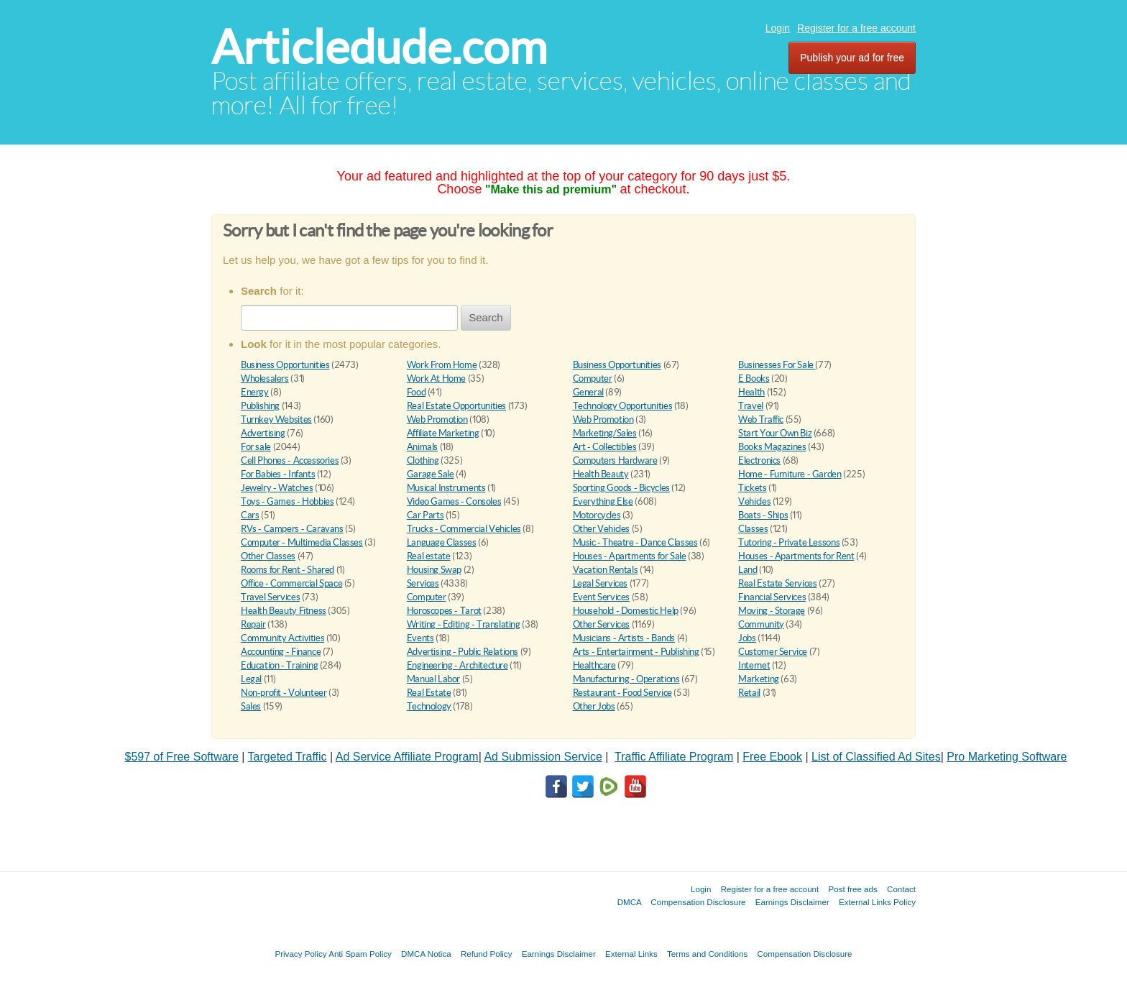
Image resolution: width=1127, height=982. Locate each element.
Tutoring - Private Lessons (789, 542)
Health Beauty (601, 474)
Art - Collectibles (605, 446)
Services (423, 583)
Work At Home (436, 378)
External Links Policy (877, 902)
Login (777, 28)
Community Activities (282, 638)
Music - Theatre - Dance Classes (635, 542)
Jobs (746, 638)
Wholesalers (265, 378)
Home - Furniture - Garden (789, 474)
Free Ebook (772, 757)
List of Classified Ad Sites (876, 757)
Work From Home (442, 364)
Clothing (423, 460)
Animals (422, 446)
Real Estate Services (777, 583)
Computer (592, 378)
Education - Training (279, 665)
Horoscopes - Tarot (444, 610)
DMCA (629, 902)
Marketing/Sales (605, 433)
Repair (253, 624)
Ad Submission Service (543, 757)
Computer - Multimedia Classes (302, 542)
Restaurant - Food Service (622, 692)
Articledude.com (379, 47)
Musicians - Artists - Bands (624, 638)
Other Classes (268, 556)
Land (747, 569)
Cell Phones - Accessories (290, 460)
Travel (750, 405)
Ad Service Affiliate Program (407, 757)
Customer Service (772, 651)
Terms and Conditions (707, 953)
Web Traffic (760, 419)
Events (420, 638)
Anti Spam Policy (360, 953)
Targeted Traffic (287, 757)
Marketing (758, 679)
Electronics (759, 460)
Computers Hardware (615, 460)
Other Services (601, 624)
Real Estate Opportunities (456, 405)
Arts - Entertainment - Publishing (636, 651)
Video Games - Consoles (454, 501)
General (588, 392)
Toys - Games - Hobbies (287, 501)
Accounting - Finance (281, 651)
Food (416, 392)
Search (486, 317)
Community (761, 624)
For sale (256, 446)
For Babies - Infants (278, 474)
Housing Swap (434, 569)
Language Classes (442, 542)
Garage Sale (430, 474)
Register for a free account (856, 28)
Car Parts (425, 515)
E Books (753, 378)
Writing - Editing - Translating (463, 624)
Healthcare (594, 665)
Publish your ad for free (852, 57)
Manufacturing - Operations (626, 679)
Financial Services (772, 597)
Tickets (752, 487)
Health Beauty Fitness (283, 610)
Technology (429, 706)
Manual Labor (433, 679)
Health (751, 392)
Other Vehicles (601, 528)
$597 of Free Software (182, 757)
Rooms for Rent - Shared (287, 569)
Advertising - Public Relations (462, 651)
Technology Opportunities (623, 405)
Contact (901, 889)
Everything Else (603, 501)
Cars (250, 515)
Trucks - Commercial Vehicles (464, 528)
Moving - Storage (771, 610)
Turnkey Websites (276, 419)
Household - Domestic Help (625, 610)
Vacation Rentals (605, 569)
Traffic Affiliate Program (674, 757)
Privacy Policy (300, 953)
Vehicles (754, 501)
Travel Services (270, 597)
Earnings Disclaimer (792, 902)
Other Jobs (594, 706)
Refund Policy (486, 953)
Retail (749, 692)
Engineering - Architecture (457, 665)
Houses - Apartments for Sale (629, 556)
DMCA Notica (426, 953)
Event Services (601, 597)
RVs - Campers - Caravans (292, 528)
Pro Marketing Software (1007, 757)
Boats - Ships (763, 515)
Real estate (429, 556)
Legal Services (600, 583)
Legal (251, 679)
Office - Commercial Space (291, 583)
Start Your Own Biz (774, 433)
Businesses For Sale (776, 364)
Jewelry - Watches (277, 487)
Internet (754, 665)
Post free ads (852, 889)
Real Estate (429, 692)
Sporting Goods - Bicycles (621, 487)
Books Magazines (772, 446)
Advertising (263, 433)
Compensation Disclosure (697, 902)
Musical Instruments (446, 487)
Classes (753, 528)
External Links (631, 953)
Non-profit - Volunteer (283, 692)
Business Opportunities (285, 364)
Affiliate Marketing (443, 433)
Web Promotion (437, 419)
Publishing (260, 405)
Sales (251, 706)
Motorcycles (597, 515)
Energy (255, 392)
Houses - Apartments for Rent (796, 556)
